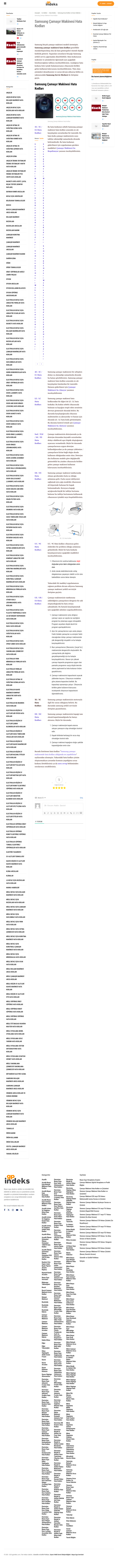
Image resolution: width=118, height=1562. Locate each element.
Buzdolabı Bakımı (12, 230)
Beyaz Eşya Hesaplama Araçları (90, 1180)
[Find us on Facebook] (4, 1210)
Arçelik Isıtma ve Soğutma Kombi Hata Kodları (14, 138)
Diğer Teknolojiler (13, 267)
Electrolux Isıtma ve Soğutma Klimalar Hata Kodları (15, 682)
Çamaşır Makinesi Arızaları (13, 248)
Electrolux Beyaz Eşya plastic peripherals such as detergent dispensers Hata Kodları (16, 614)
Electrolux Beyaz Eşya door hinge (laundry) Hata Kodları (15, 434)
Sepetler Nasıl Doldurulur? (100, 19)
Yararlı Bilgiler (12, 1154)
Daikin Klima (11, 258)
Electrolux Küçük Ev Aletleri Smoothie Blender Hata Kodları (14, 796)
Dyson (8, 279)
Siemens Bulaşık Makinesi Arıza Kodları (16, 1122)
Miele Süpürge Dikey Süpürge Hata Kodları (14, 1003)
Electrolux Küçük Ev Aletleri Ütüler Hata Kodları (14, 816)
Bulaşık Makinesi (12, 217)
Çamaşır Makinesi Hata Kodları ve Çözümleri (94, 1188)
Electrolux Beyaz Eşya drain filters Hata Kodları (15, 499)
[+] (77, 813)
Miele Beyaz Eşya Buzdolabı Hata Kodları (15, 901)
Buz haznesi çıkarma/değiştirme (102, 76)
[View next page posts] (41, 364)
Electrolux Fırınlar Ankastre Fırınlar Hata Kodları (15, 672)
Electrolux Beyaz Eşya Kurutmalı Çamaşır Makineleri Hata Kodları (15, 579)
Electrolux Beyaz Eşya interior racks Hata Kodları (15, 527)
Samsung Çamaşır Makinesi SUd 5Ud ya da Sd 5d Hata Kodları (43, 302)
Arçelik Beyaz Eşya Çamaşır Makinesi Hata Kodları (15, 118)
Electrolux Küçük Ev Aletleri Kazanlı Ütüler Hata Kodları (15, 754)
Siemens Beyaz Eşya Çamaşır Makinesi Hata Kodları (15, 1114)
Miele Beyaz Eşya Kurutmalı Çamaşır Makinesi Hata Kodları (14, 947)
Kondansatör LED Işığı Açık (100, 29)
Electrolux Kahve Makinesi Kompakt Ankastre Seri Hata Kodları (13, 694)
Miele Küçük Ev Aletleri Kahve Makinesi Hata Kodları (15, 987)
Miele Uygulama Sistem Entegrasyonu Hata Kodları (15, 1049)
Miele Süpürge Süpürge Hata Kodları (15, 1017)
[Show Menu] (5, 3)
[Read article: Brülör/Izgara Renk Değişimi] (96, 98)
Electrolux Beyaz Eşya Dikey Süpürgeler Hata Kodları (15, 383)
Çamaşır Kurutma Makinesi (13, 236)
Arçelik (9, 93)
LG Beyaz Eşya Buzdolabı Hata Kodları (15, 881)
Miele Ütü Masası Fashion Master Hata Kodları (16, 1025)
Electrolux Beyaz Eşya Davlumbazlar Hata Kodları (15, 362)
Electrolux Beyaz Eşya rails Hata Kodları (15, 624)
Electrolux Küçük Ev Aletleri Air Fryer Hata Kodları (15, 713)
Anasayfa (37, 13)
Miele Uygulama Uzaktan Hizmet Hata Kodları (15, 1057)
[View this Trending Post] (18, 38)
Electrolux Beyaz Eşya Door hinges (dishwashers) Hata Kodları (15, 446)
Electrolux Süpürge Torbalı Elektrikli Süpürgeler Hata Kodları (16, 845)
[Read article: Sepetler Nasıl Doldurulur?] (96, 126)
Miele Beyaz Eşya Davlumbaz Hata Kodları (15, 915)
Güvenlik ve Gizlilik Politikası (89, 1258)
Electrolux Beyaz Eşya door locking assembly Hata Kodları (15, 458)
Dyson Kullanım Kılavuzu (16, 288)
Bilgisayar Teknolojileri (15, 201)
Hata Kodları (52, 13)
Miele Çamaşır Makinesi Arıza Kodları (15, 977)
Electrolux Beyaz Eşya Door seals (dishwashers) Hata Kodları (16, 468)
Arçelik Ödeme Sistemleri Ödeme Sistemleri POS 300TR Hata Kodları (16, 174)
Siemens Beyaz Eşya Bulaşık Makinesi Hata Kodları (14, 1103)
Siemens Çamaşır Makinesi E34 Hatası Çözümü (95, 1248)
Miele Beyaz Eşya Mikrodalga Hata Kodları (16, 955)
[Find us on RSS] (21, 1210)
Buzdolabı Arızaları (14, 226)
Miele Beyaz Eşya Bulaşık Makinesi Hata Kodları (15, 893)
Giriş (81, 798)
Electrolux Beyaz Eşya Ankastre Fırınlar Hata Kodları (15, 303)
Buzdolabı (10, 221)
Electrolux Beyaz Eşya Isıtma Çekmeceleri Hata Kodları (15, 548)
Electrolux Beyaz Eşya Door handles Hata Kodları (15, 424)
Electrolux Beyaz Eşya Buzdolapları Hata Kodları (15, 341)
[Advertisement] (62, 35)
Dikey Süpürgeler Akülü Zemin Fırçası (15, 273)
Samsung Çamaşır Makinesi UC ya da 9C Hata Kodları (35, 300)
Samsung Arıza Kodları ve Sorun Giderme (69, 13)
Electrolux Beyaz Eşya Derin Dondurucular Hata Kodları (16, 372)
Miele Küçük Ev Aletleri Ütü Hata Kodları (15, 995)
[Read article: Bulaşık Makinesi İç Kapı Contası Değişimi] (96, 136)
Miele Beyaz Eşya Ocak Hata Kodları (14, 963)
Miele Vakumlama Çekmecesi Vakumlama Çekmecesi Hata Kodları (15, 1066)
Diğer (8, 263)
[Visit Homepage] (51, 3)
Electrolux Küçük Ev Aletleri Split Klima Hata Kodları (16, 806)
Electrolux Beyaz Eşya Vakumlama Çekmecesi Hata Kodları (15, 651)
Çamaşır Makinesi (13, 242)
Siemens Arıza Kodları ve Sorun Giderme (15, 1094)
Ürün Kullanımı (12, 1137)
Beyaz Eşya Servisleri (14, 196)
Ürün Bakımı (10, 1133)
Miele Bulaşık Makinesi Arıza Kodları (15, 970)
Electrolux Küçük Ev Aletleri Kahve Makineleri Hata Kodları (16, 744)
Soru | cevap (106, 3)
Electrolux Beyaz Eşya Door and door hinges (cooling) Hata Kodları (15, 403)
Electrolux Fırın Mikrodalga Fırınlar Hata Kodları (16, 661)
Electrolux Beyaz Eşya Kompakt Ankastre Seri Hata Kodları (15, 558)
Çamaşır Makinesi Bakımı (15, 254)
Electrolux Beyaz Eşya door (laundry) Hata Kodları (15, 393)
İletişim (82, 1261)
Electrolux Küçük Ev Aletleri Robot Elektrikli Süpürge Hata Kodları (16, 786)
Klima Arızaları (12, 871)
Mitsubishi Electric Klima (16, 1074)
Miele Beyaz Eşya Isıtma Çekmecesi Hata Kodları (15, 930)
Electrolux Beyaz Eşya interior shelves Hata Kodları (15, 537)
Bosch (8, 205)
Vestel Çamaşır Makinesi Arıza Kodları (15, 1147)
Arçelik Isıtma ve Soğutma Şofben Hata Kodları (14, 149)
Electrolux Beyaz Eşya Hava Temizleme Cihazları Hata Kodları (16, 517)
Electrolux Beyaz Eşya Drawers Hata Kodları (15, 508)
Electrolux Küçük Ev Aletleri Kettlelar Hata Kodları (15, 765)
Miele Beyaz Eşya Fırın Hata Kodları (14, 923)
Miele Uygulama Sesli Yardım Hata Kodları (14, 1040)
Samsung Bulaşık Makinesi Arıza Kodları (15, 1079)
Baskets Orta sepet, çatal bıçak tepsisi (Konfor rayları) (16, 184)
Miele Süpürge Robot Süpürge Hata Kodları (14, 1010)
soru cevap (62, 763)
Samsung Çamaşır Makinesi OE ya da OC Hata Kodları (43, 193)
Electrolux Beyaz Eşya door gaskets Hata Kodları (15, 413)
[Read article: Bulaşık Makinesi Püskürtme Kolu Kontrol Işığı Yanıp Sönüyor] (96, 108)
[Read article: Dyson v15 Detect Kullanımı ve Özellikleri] (11, 31)
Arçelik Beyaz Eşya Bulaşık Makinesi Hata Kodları (14, 100)
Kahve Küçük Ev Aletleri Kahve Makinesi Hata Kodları (15, 864)
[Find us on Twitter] (8, 1210)
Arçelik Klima (11, 156)
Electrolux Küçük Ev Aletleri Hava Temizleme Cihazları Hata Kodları (15, 734)
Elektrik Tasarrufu (13, 852)
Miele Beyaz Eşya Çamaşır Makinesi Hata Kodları (16, 908)
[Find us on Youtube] (17, 1210)
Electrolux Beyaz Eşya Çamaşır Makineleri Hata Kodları (16, 351)
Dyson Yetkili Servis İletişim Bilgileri (60, 1554)
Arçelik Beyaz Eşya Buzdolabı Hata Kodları (15, 109)
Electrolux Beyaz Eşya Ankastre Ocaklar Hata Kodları (15, 313)
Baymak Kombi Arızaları (15, 192)
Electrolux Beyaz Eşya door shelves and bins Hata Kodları (15, 489)
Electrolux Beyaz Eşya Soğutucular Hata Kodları (15, 633)
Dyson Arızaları (12, 284)
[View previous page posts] (37, 364)
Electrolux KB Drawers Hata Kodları (15, 704)
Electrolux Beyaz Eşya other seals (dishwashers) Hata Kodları (15, 601)
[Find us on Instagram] (13, 1210)
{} (74, 813)
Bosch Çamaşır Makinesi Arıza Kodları (15, 211)
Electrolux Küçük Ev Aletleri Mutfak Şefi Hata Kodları (16, 775)
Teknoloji (10, 1128)
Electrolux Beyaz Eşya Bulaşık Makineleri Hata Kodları (15, 331)
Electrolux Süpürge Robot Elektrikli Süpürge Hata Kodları (16, 834)
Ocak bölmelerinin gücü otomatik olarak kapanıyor (21, 47)
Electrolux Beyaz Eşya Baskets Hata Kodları (15, 322)
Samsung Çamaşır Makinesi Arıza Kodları (46, 15)
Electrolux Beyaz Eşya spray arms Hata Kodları (16, 642)
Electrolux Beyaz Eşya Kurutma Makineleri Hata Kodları (16, 569)
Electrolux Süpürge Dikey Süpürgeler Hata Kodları (16, 825)
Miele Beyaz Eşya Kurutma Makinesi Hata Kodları (16, 937)
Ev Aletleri (44, 13)
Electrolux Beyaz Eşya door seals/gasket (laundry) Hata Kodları (15, 478)
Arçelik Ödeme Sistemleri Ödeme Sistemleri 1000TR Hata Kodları (16, 164)
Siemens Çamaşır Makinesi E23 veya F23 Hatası (95, 1233)
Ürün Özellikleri (12, 1142)
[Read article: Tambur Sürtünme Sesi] (11, 21)
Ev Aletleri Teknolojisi (15, 856)
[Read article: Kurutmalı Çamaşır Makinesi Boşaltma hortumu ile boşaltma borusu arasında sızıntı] (11, 61)
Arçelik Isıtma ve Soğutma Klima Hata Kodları (14, 128)
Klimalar (9, 876)
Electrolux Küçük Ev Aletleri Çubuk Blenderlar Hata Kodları (16, 723)
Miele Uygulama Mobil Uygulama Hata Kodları (15, 1032)
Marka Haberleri (12, 888)
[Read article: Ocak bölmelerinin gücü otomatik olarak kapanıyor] (11, 45)
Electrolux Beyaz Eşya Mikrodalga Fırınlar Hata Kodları (16, 589)
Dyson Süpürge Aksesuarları (12, 294)
